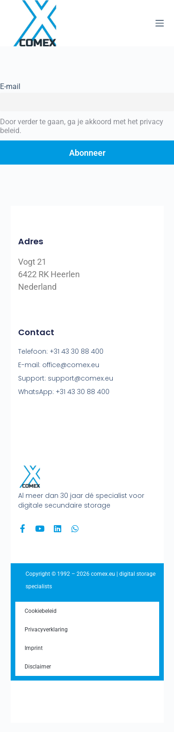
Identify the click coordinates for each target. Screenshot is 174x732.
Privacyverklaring (46, 629)
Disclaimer (38, 666)
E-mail (10, 86)
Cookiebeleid (41, 611)
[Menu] (159, 23)
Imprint (34, 648)
